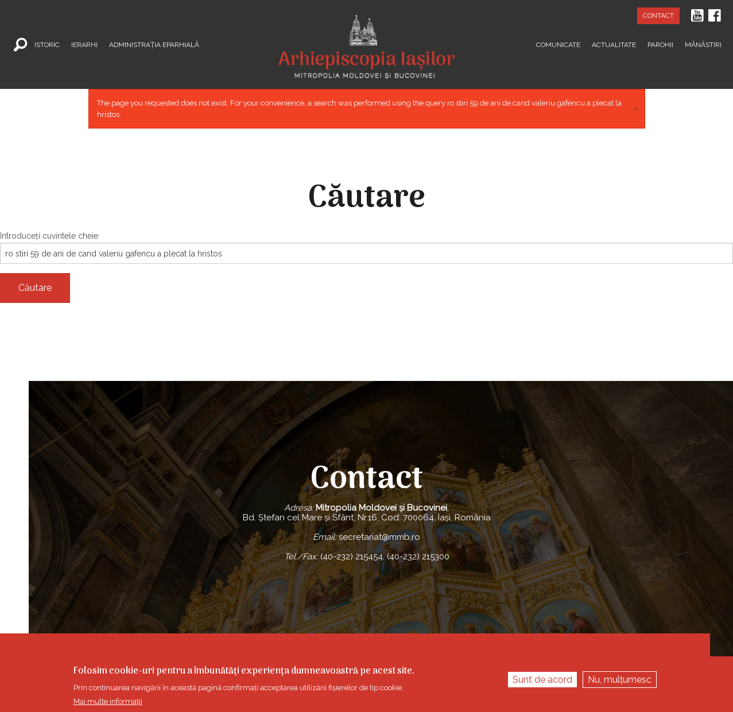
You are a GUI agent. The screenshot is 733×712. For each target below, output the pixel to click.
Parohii (660, 44)
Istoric (47, 44)
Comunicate (558, 44)
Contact (658, 15)
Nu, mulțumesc (619, 679)
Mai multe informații (107, 701)
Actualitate (614, 44)
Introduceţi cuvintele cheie (49, 235)
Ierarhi (84, 44)
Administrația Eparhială (154, 44)
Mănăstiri (703, 44)
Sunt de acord (542, 679)
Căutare (35, 287)
